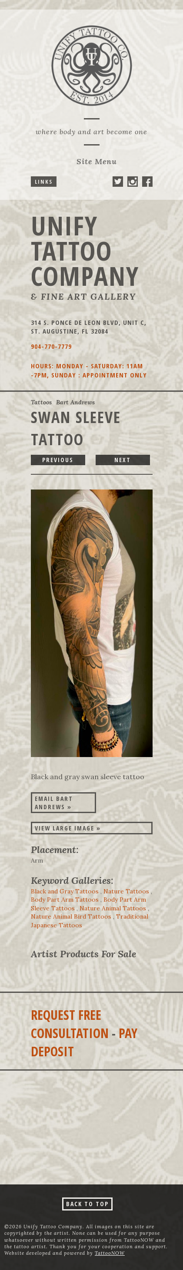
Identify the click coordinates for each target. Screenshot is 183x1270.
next (122, 460)
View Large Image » (68, 828)
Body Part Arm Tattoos (65, 899)
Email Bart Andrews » (54, 802)
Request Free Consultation (70, 1024)
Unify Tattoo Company (85, 250)
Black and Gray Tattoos (65, 891)
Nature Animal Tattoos (113, 908)
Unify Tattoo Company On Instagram (132, 181)
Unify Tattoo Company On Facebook (147, 181)
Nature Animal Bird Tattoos (71, 916)
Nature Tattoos (126, 891)
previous (57, 460)
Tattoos (41, 402)
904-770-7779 (51, 346)
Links (44, 181)
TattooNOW (110, 1253)
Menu (97, 161)
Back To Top (87, 1204)
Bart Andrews (75, 402)
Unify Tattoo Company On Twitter (118, 181)
